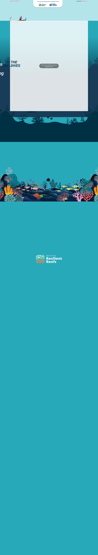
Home (11, 1)
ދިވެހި (87, 1)
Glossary (16, 1)
